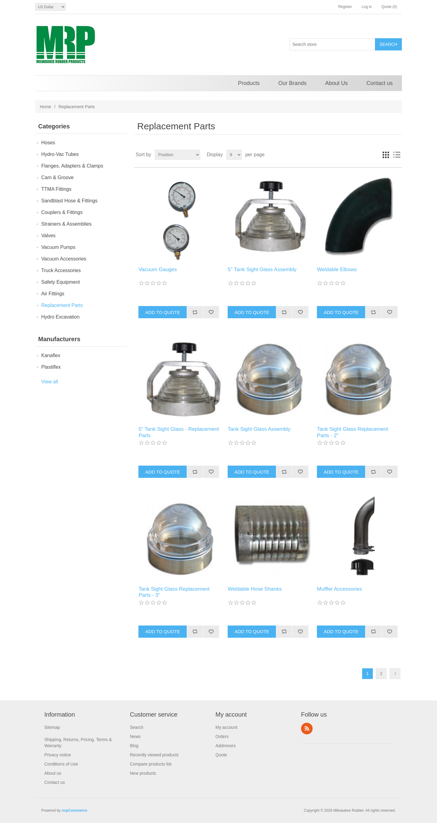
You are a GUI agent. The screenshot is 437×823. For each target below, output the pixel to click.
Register (345, 7)
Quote (221, 754)
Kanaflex (50, 355)
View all (49, 381)
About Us (336, 83)
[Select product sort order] (177, 155)
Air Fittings (52, 293)
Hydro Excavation (60, 316)
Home (45, 106)
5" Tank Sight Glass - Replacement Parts (178, 432)
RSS (307, 728)
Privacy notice (57, 754)
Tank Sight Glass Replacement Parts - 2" (352, 432)
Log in (367, 7)
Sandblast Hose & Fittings (69, 200)
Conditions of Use (61, 764)
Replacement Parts (62, 305)
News (135, 736)
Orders (222, 736)
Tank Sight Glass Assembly (259, 429)
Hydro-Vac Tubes (60, 154)
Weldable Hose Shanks (254, 589)
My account (226, 727)
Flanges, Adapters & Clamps (72, 165)
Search (136, 727)
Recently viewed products (154, 754)
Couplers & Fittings (62, 212)
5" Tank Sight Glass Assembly (262, 269)
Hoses (48, 142)
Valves (48, 235)
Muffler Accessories (339, 589)
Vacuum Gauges (157, 269)
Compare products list (150, 764)
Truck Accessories (61, 270)
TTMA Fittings (56, 189)
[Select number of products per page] (234, 155)
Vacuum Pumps (58, 247)
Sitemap (52, 727)
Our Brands (292, 83)
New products (143, 773)
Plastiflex (51, 367)
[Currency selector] (50, 7)
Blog (134, 745)
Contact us (379, 83)
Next (395, 673)
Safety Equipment (60, 282)
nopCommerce (74, 810)
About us (52, 773)
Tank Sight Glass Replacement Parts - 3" (173, 592)
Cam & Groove (57, 177)
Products (249, 83)
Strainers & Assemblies (66, 224)
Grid (385, 155)
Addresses (225, 745)
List (396, 155)
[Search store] (332, 44)
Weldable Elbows (337, 269)
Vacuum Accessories (63, 258)
